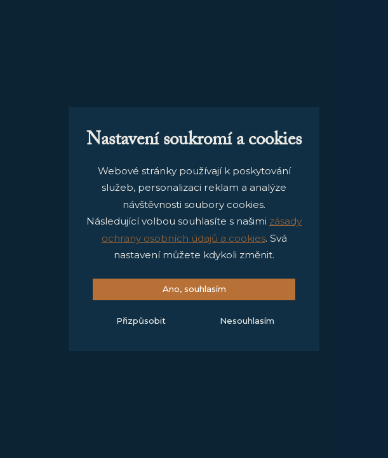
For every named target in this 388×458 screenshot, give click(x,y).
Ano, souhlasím (194, 289)
